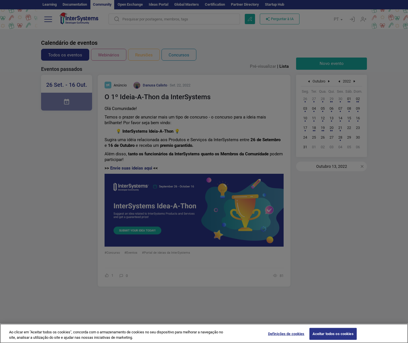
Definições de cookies (286, 337)
